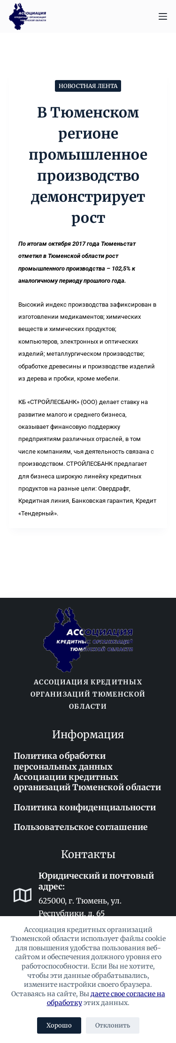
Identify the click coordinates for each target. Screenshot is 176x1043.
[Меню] (163, 16)
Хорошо (59, 1025)
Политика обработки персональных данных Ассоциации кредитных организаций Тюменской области (87, 772)
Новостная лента (88, 85)
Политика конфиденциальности (85, 807)
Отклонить (112, 1025)
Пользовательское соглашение (81, 827)
